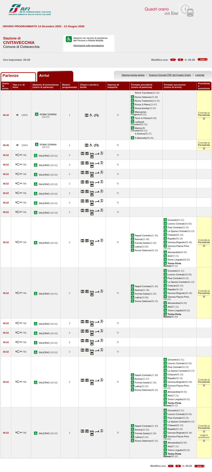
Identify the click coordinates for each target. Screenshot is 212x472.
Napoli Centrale (143, 235)
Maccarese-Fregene (139, 113)
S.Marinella (140, 138)
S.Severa (140, 133)
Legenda (199, 75)
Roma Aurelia (142, 108)
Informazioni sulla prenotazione (88, 45)
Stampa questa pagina (133, 75)
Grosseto (172, 220)
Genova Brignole (176, 242)
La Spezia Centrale (177, 231)
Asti (169, 256)
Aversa (138, 239)
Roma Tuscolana (143, 93)
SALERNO (44, 156)
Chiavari (172, 235)
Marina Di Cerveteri (138, 129)
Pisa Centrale (175, 227)
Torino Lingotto (175, 259)
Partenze (10, 75)
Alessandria (174, 252)
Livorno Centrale (176, 223)
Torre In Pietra (142, 118)
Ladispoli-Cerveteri (138, 123)
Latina (138, 246)
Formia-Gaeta (142, 243)
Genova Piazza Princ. (179, 246)
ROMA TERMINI (48, 114)
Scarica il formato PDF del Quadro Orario (170, 75)
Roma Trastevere (144, 101)
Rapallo (172, 238)
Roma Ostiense (143, 97)
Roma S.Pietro (142, 104)
